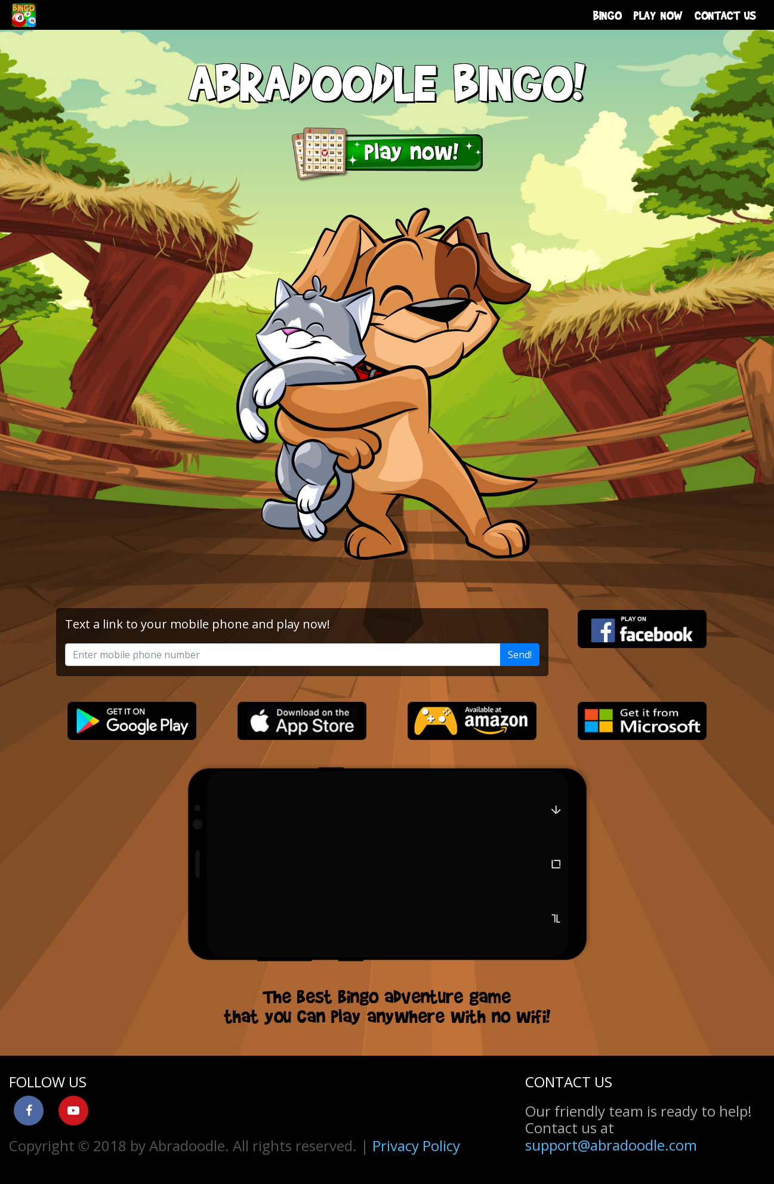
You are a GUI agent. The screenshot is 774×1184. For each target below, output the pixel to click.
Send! (520, 654)
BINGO (607, 15)
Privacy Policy (416, 1145)
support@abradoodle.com (611, 1145)
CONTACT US (725, 15)
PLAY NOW (658, 15)
